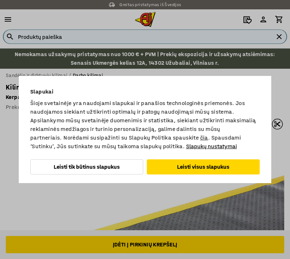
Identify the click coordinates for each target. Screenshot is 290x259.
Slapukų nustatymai (211, 146)
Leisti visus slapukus (203, 166)
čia (204, 137)
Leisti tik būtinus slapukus (87, 166)
